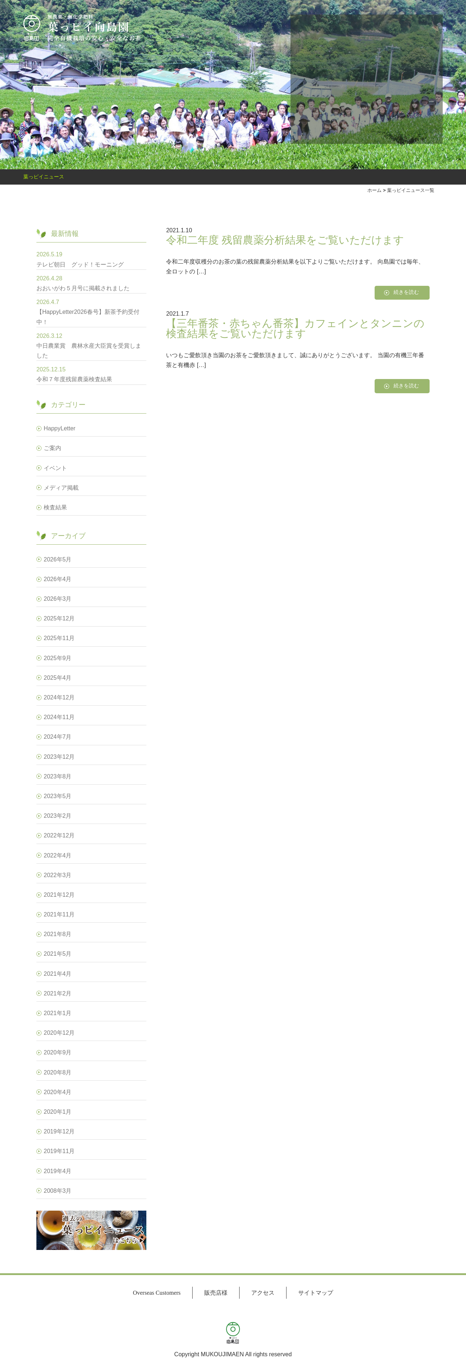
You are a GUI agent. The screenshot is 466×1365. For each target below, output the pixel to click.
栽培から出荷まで (379, 76)
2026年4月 (58, 579)
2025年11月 (59, 638)
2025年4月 (58, 678)
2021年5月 (58, 954)
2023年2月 (58, 816)
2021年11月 (59, 914)
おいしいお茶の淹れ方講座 (329, 76)
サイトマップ (315, 1293)
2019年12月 (59, 1131)
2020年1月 (58, 1112)
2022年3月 (58, 875)
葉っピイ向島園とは (430, 76)
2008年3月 (58, 1191)
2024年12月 (59, 697)
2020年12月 (59, 1033)
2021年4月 (58, 974)
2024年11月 (59, 717)
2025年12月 (59, 618)
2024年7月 (58, 737)
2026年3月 (58, 599)
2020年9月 (58, 1052)
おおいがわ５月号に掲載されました (83, 288)
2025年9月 (58, 658)
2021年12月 (59, 895)
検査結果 (55, 507)
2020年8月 (58, 1072)
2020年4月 (58, 1092)
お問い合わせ (303, 76)
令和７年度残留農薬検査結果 (74, 379)
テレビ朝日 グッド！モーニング (80, 264)
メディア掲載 (61, 488)
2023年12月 (59, 757)
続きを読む (406, 292)
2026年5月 (58, 559)
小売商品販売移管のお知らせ (405, 76)
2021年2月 (58, 993)
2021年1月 (58, 1013)
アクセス (263, 1293)
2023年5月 (58, 796)
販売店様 (216, 1293)
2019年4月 (58, 1171)
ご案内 (52, 448)
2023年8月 (58, 776)
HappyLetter (59, 428)
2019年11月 (59, 1151)
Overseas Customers (157, 1293)
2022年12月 (59, 835)
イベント (55, 468)
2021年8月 (58, 934)
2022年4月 (58, 855)
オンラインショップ (354, 76)
